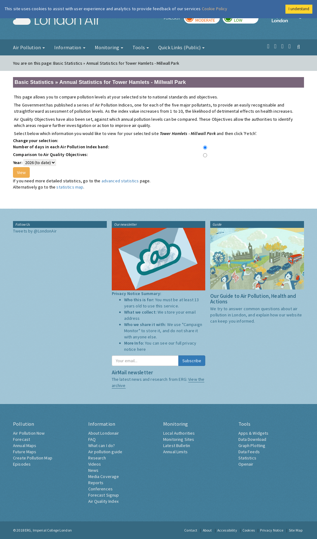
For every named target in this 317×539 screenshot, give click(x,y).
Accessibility (227, 530)
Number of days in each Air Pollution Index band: (61, 147)
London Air (56, 20)
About (207, 530)
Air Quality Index (103, 501)
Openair (246, 464)
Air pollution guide (105, 451)
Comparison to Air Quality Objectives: (50, 154)
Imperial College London (288, 20)
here (141, 349)
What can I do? (101, 445)
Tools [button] (140, 47)
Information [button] (69, 47)
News (93, 470)
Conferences (100, 489)
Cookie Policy (215, 8)
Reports (96, 482)
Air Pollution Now (29, 433)
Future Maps (25, 451)
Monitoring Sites (178, 439)
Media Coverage (103, 476)
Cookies (248, 530)
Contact (190, 530)
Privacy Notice (271, 530)
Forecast (21, 439)
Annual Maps (25, 445)
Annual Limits (175, 451)
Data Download (252, 439)
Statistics (247, 458)
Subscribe (191, 360)
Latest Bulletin (176, 445)
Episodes (22, 464)
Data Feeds (249, 451)
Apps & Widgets (253, 433)
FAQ (92, 439)
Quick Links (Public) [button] (181, 47)
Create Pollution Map (32, 458)
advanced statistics (120, 181)
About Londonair (103, 433)
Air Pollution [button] (29, 47)
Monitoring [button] (109, 47)
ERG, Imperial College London (48, 530)
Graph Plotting (252, 445)
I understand (299, 8)
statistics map (69, 187)
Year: (18, 162)
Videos (94, 464)
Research (97, 458)
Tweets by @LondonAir (35, 231)
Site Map (295, 530)
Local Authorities (179, 433)
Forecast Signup (103, 495)
